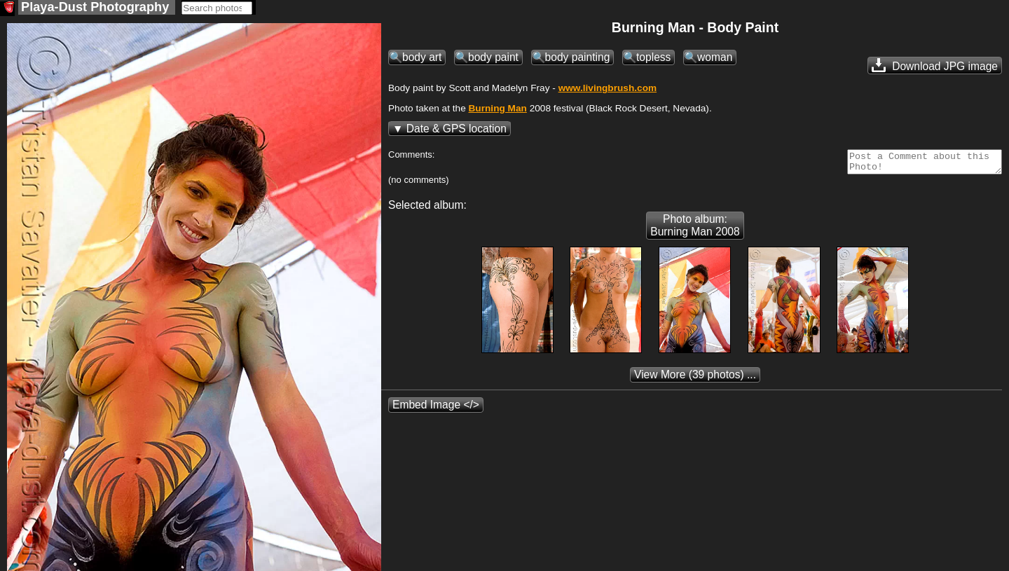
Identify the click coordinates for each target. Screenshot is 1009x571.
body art (421, 58)
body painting (577, 58)
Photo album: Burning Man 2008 (694, 231)
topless (653, 58)
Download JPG (935, 67)
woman (714, 58)
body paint (493, 58)
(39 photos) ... (695, 380)
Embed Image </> (435, 410)
